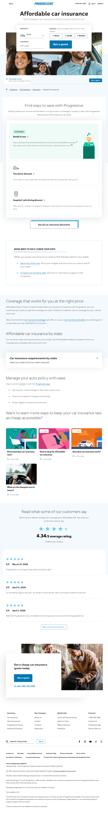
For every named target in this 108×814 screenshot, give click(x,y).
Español (100, 3)
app (43, 384)
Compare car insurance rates (33, 273)
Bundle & (20, 136)
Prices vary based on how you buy (65, 771)
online (22, 384)
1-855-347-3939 (81, 3)
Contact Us (92, 721)
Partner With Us (94, 729)
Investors (38, 725)
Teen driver (23, 173)
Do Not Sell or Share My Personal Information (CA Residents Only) (67, 757)
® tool (30, 263)
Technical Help (51, 753)
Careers (37, 721)
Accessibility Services (34, 753)
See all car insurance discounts (54, 224)
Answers (15, 725)
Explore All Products (14, 729)
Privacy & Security (66, 753)
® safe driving (29, 200)
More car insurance (54, 627)
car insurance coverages (35, 320)
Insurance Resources (33, 757)
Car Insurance (25, 90)
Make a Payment (63, 725)
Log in (93, 3)
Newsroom (39, 729)
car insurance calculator (74, 320)
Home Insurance (13, 721)
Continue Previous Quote (67, 717)
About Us (38, 717)
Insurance (13, 90)
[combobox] (32, 34)
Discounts (36, 90)
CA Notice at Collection (14, 757)
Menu (11, 4)
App (94, 725)
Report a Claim (63, 721)
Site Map (20, 753)
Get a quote (95, 80)
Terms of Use (80, 753)
